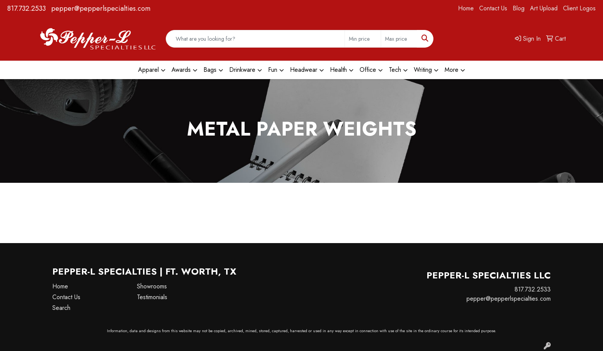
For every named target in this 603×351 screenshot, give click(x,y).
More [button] (451, 69)
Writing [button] (423, 69)
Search (61, 307)
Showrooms (152, 286)
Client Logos (579, 8)
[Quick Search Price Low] (363, 39)
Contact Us (493, 8)
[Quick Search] (255, 39)
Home (466, 8)
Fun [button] (272, 69)
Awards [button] (181, 69)
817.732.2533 (26, 8)
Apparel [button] (148, 69)
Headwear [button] (303, 69)
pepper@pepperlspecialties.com (100, 8)
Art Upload (544, 8)
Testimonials (152, 297)
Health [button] (338, 69)
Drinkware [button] (242, 69)
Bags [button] (210, 69)
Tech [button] (395, 69)
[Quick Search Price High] (399, 39)
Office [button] (368, 69)
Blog (519, 8)
